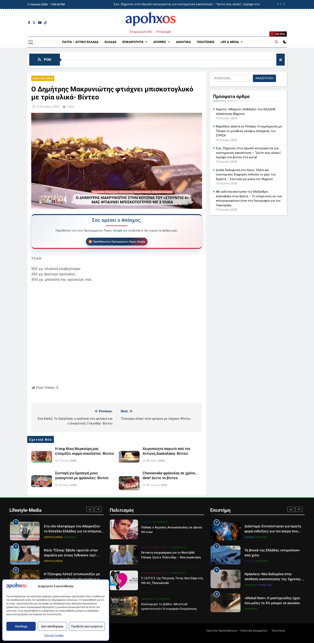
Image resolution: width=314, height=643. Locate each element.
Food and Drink (43, 78)
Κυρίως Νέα (265, 585)
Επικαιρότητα (132, 42)
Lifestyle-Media (53, 537)
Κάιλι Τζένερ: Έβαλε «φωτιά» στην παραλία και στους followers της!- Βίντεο (71, 555)
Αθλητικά (183, 42)
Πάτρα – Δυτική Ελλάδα (80, 42)
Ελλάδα (110, 42)
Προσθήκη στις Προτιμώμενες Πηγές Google (119, 241)
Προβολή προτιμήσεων (87, 626)
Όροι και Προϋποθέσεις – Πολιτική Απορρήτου (236, 630)
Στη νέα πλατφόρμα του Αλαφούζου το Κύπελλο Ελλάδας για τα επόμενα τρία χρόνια (72, 531)
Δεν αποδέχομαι (52, 626)
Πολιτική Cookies (53, 635)
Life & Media (230, 42)
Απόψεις (159, 42)
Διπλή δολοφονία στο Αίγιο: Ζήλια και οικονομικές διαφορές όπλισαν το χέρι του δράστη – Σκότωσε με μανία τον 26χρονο (246, 174)
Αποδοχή (21, 626)
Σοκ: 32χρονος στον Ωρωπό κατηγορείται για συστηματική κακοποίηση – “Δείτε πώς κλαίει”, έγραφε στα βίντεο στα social (187, 4)
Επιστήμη (261, 537)
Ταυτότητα (278, 630)
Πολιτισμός (206, 42)
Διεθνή (249, 537)
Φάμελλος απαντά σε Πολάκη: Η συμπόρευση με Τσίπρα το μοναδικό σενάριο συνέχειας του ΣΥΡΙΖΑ (249, 131)
